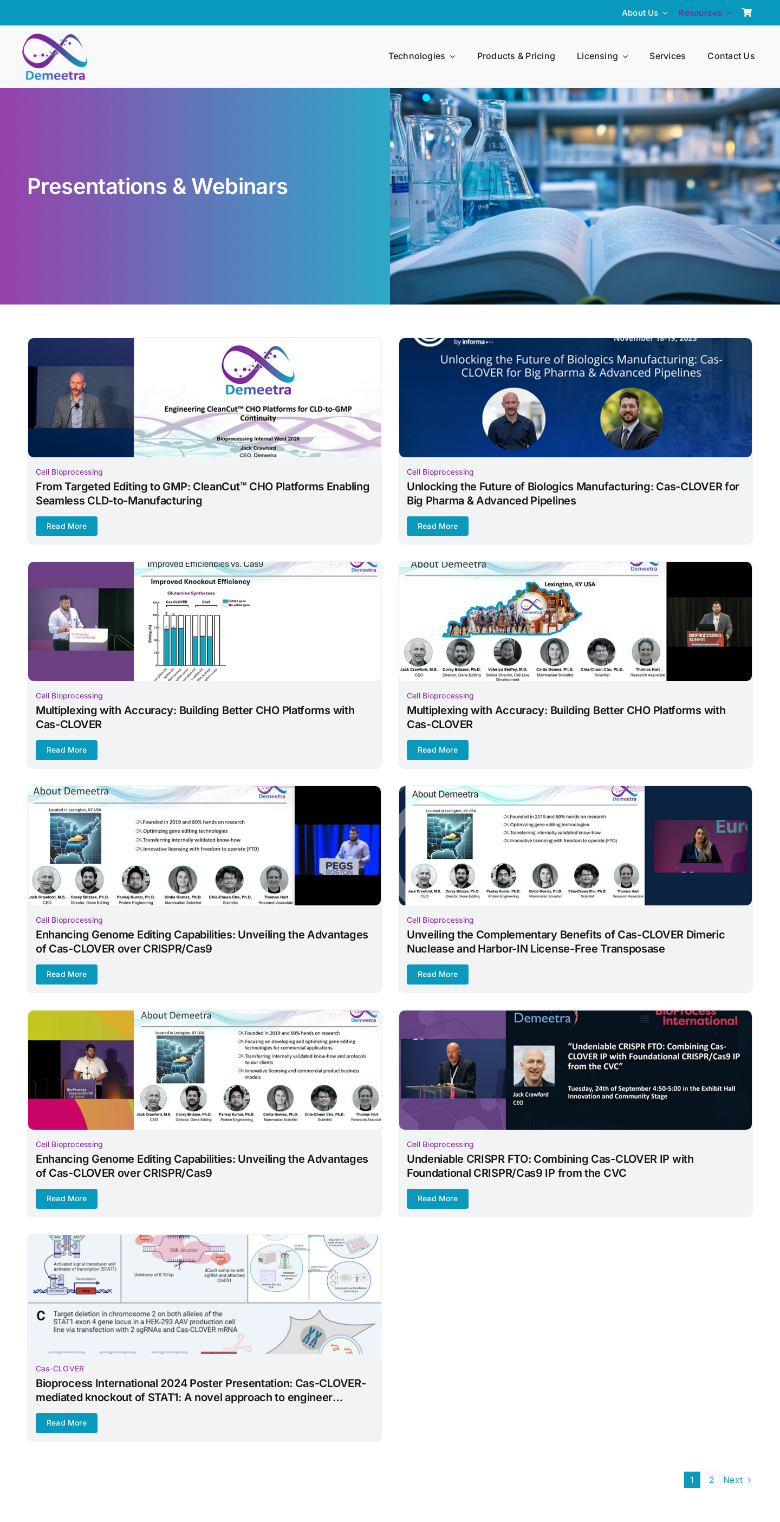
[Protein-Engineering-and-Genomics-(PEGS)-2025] (204, 790)
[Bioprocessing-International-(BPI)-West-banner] (204, 1014)
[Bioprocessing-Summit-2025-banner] (575, 566)
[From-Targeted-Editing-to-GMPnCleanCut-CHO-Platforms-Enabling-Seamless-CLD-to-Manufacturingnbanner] (204, 342)
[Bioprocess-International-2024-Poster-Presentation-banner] (204, 1239)
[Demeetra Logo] (54, 38)
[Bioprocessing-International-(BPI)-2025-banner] (204, 566)
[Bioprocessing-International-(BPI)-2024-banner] (575, 1014)
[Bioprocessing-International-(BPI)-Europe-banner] (575, 790)
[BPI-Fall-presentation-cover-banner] (575, 342)
